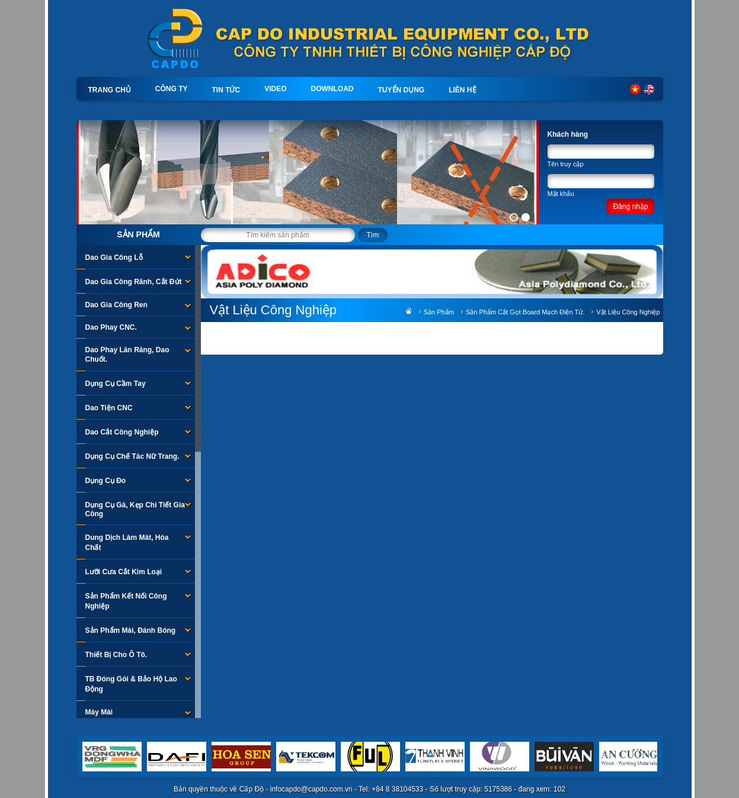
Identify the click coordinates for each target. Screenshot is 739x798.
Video (275, 89)
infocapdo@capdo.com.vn (311, 789)
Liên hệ (462, 90)
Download (332, 89)
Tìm (373, 235)
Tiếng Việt (635, 89)
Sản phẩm (138, 234)
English (649, 89)
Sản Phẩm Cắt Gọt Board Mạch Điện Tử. (525, 312)
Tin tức (226, 90)
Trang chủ (109, 90)
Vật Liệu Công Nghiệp (628, 312)
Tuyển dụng (401, 90)
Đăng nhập (630, 206)
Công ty (171, 89)
